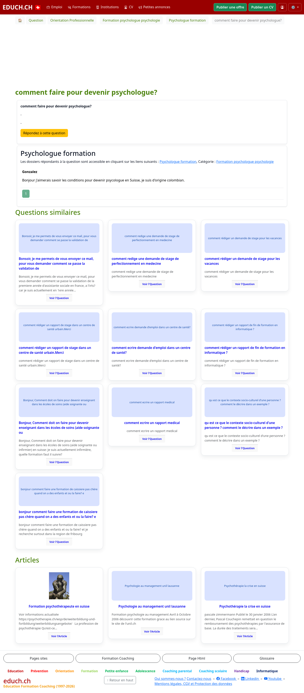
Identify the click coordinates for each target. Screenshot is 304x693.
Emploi (54, 7)
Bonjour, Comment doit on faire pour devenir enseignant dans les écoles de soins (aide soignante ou (59, 428)
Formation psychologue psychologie (245, 161)
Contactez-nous (199, 678)
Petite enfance (116, 671)
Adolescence (146, 671)
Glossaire (267, 658)
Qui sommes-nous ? (170, 678)
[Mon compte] (282, 7)
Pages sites (39, 658)
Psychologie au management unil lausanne (152, 606)
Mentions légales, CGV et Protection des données (193, 683)
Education (15, 671)
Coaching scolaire (213, 671)
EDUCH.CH (22, 7)
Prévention (39, 671)
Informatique (267, 671)
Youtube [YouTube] (273, 678)
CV (128, 7)
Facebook (226, 678)
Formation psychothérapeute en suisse (59, 606)
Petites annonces (154, 7)
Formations (79, 7)
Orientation (64, 671)
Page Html (197, 658)
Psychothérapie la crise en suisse (244, 606)
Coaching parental (177, 671)
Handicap (241, 671)
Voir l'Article (59, 636)
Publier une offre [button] (230, 7)
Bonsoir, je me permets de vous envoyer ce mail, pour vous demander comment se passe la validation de (56, 263)
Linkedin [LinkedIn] (250, 678)
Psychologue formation (178, 161)
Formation (89, 671)
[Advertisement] (152, 56)
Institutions (107, 7)
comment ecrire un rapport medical (152, 423)
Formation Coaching (118, 658)
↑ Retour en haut (120, 680)
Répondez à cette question (44, 133)
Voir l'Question (59, 298)
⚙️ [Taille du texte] (293, 7)
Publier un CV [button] (262, 7)
